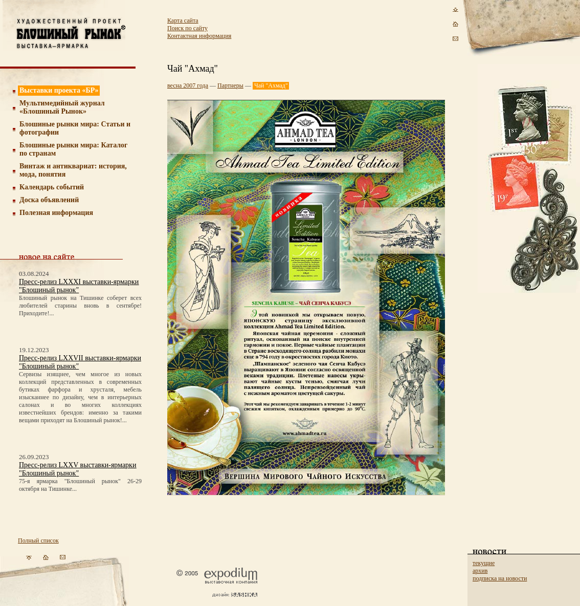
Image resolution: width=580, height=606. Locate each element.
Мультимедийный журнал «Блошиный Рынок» (62, 107)
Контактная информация (199, 35)
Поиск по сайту (187, 28)
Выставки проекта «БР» (59, 90)
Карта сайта (182, 20)
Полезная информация (56, 213)
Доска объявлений (49, 200)
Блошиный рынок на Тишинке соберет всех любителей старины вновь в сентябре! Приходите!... (80, 305)
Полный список (38, 540)
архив (480, 570)
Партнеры (230, 85)
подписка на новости (500, 578)
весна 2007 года (187, 85)
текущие (484, 563)
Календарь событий (51, 187)
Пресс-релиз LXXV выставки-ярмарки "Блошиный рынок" (77, 469)
